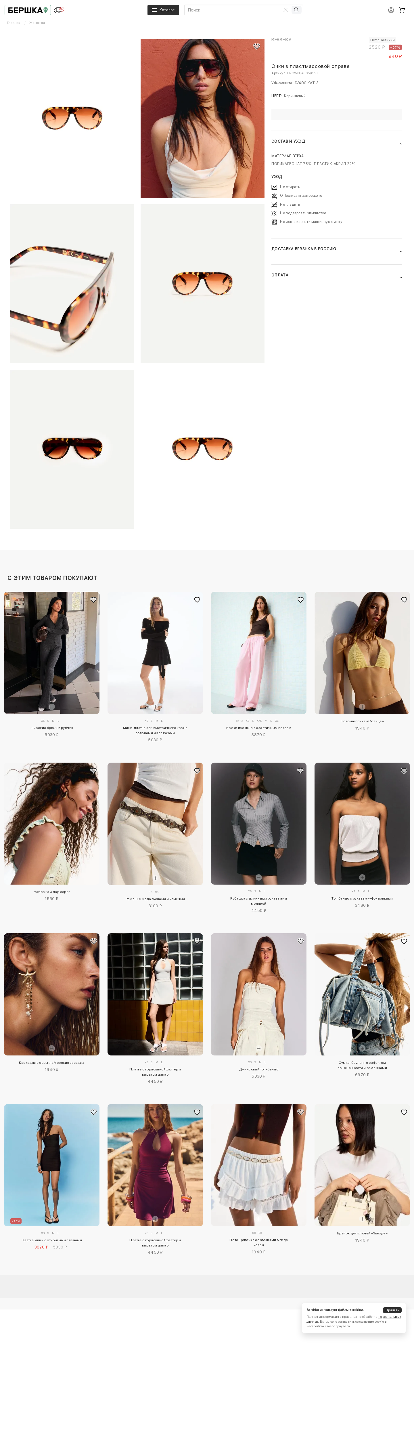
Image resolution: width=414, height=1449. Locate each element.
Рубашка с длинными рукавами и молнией (258, 901)
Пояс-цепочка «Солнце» (362, 721)
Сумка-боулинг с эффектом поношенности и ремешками (362, 1065)
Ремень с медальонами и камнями (155, 899)
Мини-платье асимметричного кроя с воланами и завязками (155, 730)
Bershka (281, 39)
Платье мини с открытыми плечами (52, 1240)
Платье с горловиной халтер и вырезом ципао (155, 1071)
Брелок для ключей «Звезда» (362, 1233)
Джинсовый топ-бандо (259, 1069)
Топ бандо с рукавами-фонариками (362, 898)
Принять (392, 1310)
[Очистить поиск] (286, 10)
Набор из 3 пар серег (52, 892)
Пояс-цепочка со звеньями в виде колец (258, 1242)
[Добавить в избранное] (93, 600)
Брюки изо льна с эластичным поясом (259, 728)
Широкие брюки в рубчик (51, 728)
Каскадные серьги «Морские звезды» (51, 1063)
